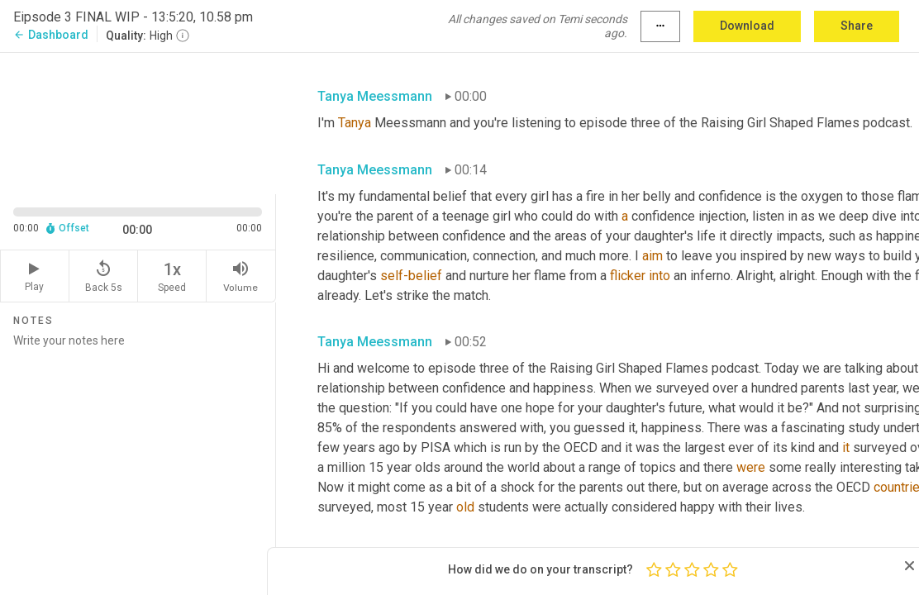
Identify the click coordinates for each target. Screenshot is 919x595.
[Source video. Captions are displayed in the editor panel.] (138, 122)
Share (856, 25)
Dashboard (50, 34)
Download (747, 25)
